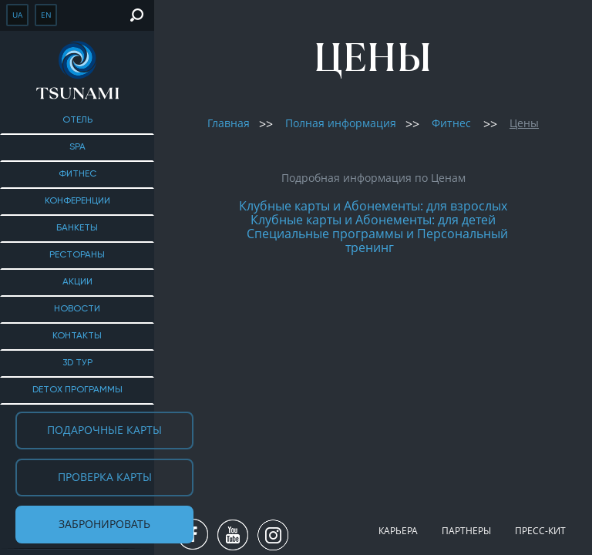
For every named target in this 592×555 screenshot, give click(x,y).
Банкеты (77, 228)
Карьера (398, 530)
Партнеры (466, 530)
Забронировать (104, 523)
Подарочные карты (104, 429)
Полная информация (340, 123)
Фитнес (77, 174)
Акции (77, 282)
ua (17, 14)
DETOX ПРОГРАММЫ (77, 390)
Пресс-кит (540, 530)
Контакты (77, 336)
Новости (77, 309)
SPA (77, 147)
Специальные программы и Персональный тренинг (377, 240)
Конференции (77, 201)
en (46, 14)
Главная (228, 123)
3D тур (77, 363)
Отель (77, 120)
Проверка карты (105, 476)
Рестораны (77, 255)
